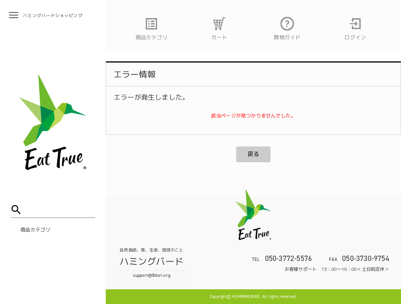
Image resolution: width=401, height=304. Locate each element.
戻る (253, 154)
